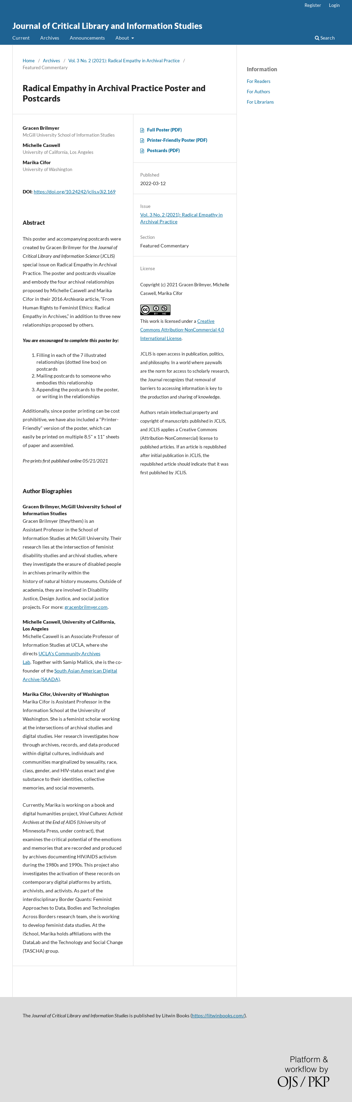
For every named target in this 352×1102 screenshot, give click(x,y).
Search (325, 38)
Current (21, 38)
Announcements (87, 38)
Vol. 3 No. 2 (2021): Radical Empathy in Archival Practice (124, 60)
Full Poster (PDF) (164, 130)
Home (29, 60)
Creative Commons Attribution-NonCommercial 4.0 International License (182, 329)
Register (313, 5)
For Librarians (260, 102)
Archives (49, 38)
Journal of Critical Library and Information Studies (107, 26)
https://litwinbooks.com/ (218, 1015)
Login (334, 5)
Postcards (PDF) (163, 150)
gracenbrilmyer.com (86, 607)
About (123, 38)
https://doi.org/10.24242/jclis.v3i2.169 (75, 191)
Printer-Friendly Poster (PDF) (177, 140)
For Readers (259, 81)
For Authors (258, 91)
